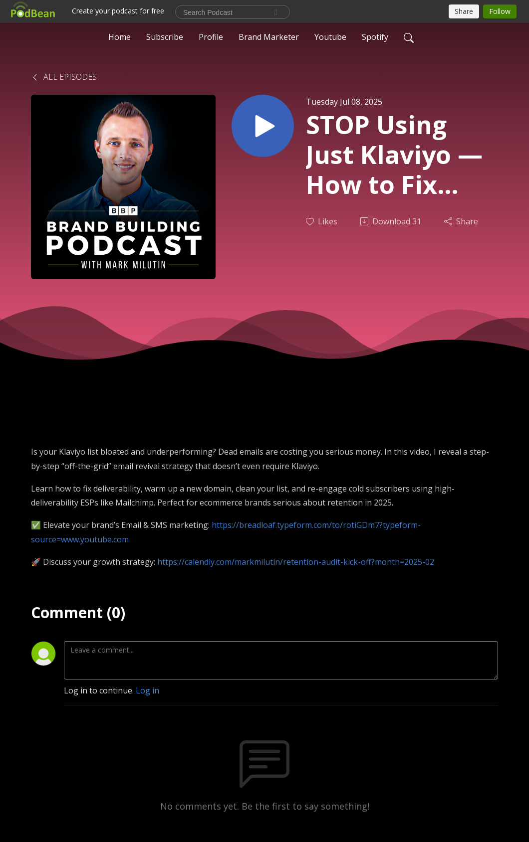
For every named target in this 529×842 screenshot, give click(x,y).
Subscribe (164, 36)
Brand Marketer (269, 36)
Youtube (330, 36)
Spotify (375, 36)
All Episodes (64, 76)
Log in (147, 690)
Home (119, 36)
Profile (211, 36)
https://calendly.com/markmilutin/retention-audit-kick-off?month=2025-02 (295, 561)
